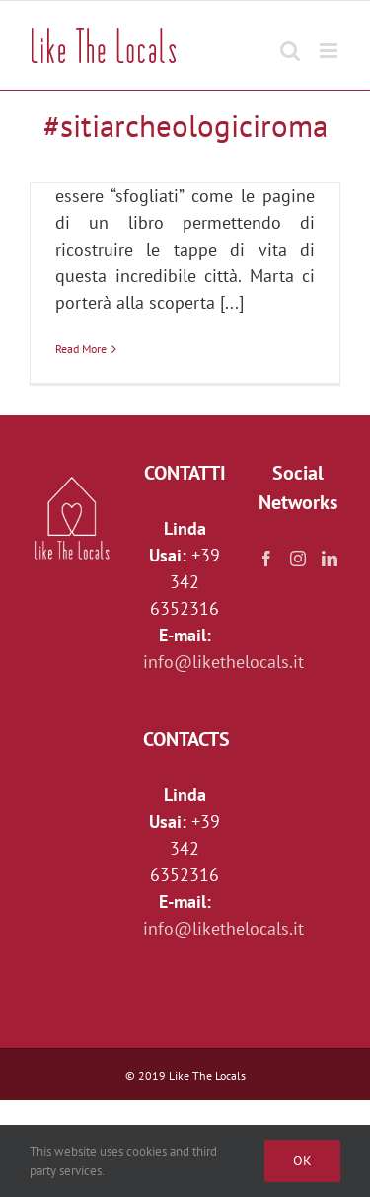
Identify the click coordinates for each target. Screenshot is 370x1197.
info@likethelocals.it (223, 661)
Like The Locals (207, 1075)
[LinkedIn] (329, 558)
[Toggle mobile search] (290, 41)
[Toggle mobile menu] (330, 41)
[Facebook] (266, 558)
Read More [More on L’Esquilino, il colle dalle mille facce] (81, 348)
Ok (302, 1160)
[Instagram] (298, 558)
